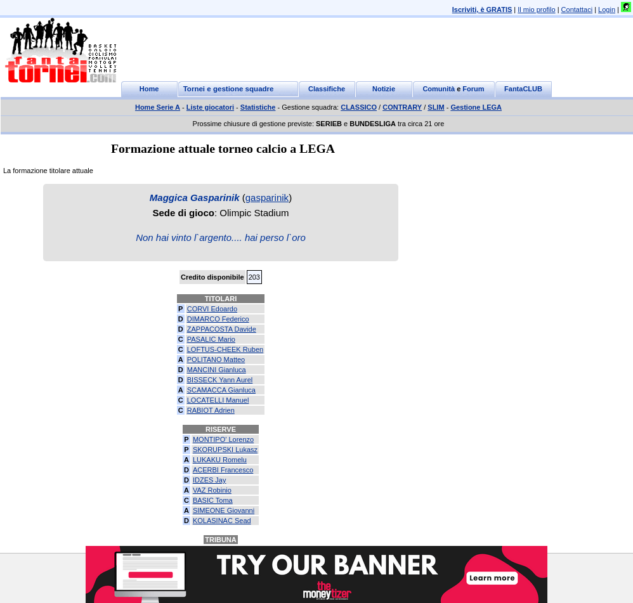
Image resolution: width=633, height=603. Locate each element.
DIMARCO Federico (218, 319)
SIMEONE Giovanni (223, 510)
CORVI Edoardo (212, 309)
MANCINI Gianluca (216, 369)
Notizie (383, 89)
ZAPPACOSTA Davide (221, 329)
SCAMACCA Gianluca (221, 390)
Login (606, 9)
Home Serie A (157, 107)
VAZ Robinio (212, 490)
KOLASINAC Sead (222, 520)
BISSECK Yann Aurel (220, 380)
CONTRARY (402, 107)
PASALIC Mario (211, 339)
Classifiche (326, 89)
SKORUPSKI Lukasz (225, 449)
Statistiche (258, 107)
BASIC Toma (213, 500)
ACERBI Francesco (223, 470)
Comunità (438, 89)
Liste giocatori (210, 107)
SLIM (435, 107)
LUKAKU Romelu (220, 460)
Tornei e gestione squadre (228, 89)
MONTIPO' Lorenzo (223, 439)
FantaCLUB (523, 89)
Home (149, 89)
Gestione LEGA (476, 107)
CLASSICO (359, 107)
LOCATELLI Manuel (218, 400)
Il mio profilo (536, 9)
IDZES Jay (209, 480)
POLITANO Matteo (216, 359)
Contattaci (577, 9)
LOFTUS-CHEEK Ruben (225, 349)
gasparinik (267, 197)
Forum (473, 89)
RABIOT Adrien (211, 410)
